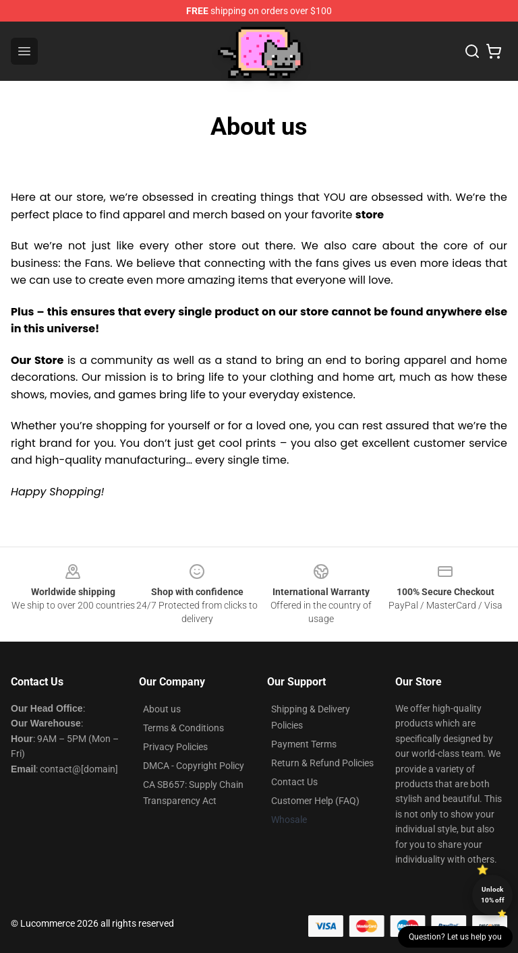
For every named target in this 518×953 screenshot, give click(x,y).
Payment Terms (304, 744)
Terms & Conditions (183, 728)
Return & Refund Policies (322, 763)
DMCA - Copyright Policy (193, 765)
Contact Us (294, 781)
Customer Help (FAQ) (315, 800)
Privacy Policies (175, 746)
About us (162, 709)
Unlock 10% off (493, 895)
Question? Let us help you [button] (455, 937)
